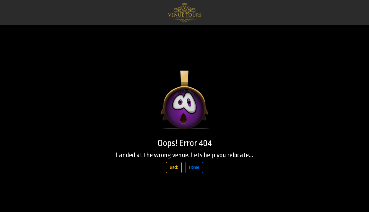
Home (194, 167)
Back (174, 167)
